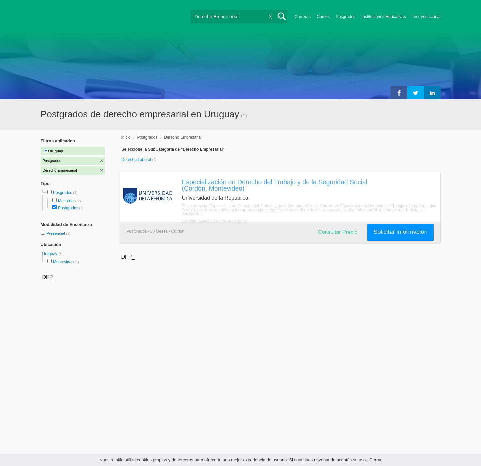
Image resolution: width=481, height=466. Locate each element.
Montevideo (63, 262)
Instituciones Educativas (383, 17)
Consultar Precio (337, 232)
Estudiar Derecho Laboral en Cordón (214, 221)
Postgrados (68, 208)
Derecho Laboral (137, 159)
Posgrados (345, 17)
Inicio (126, 137)
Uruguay (50, 253)
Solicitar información (400, 232)
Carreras (303, 17)
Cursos (323, 17)
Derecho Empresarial (183, 137)
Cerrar (375, 459)
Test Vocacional (426, 17)
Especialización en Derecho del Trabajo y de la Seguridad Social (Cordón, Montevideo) (274, 185)
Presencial (56, 233)
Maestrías (67, 201)
